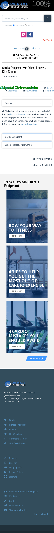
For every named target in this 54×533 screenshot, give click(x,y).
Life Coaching (13, 434)
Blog (9, 500)
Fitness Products (15, 424)
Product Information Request (21, 491)
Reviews (10, 458)
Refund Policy (13, 472)
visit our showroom (18, 114)
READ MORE (17, 236)
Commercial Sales (15, 438)
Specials (50, 88)
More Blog (36, 358)
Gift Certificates (14, 443)
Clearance (12, 90)
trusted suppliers (29, 124)
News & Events (14, 505)
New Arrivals (31, 90)
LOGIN (36, 48)
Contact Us (12, 496)
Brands (10, 429)
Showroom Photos (15, 510)
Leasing (10, 462)
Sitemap (10, 476)
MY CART (21, 48)
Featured (50, 90)
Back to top (41, 514)
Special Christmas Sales (20, 88)
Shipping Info (13, 467)
